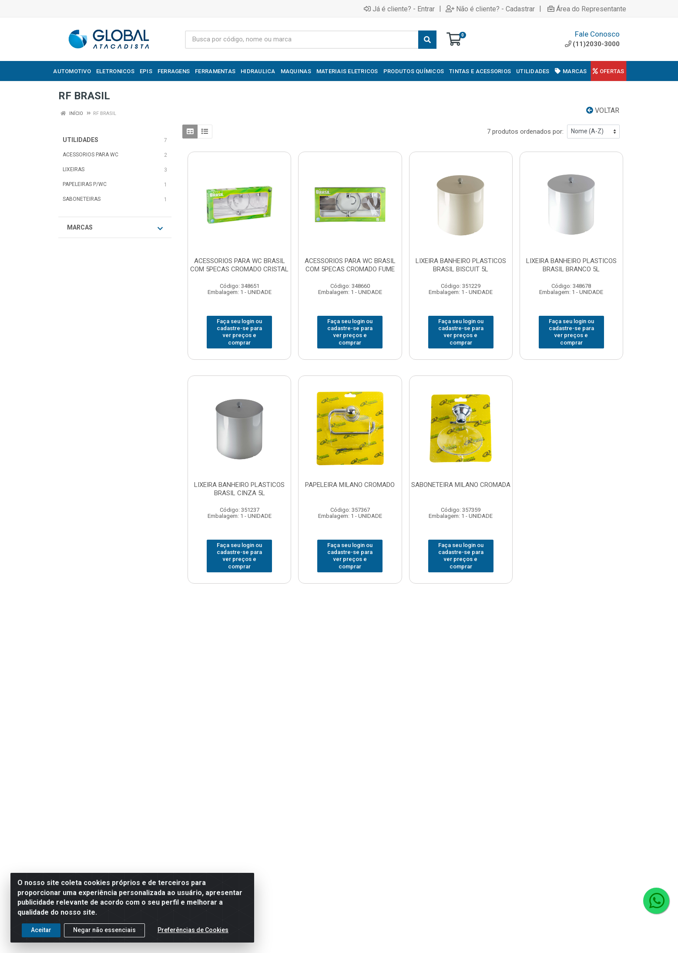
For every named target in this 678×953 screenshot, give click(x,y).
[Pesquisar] (427, 39)
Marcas (115, 228)
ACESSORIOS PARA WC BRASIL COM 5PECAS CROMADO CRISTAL (239, 265)
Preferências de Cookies (193, 931)
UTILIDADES (80, 139)
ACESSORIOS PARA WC (90, 155)
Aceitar (41, 931)
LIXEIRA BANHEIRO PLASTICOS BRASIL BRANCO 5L (571, 265)
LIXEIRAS (73, 169)
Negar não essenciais (104, 931)
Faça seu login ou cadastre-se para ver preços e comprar (239, 332)
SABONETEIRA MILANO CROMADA (460, 485)
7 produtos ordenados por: (525, 131)
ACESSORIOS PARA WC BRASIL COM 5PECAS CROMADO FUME (350, 265)
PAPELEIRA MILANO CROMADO (350, 485)
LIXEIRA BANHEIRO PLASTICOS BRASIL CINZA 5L (239, 489)
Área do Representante (586, 8)
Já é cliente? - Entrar (399, 8)
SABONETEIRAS (82, 199)
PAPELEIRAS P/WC (85, 184)
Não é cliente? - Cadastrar (490, 8)
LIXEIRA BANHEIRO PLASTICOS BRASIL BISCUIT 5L (461, 265)
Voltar (602, 110)
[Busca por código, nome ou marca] (302, 39)
